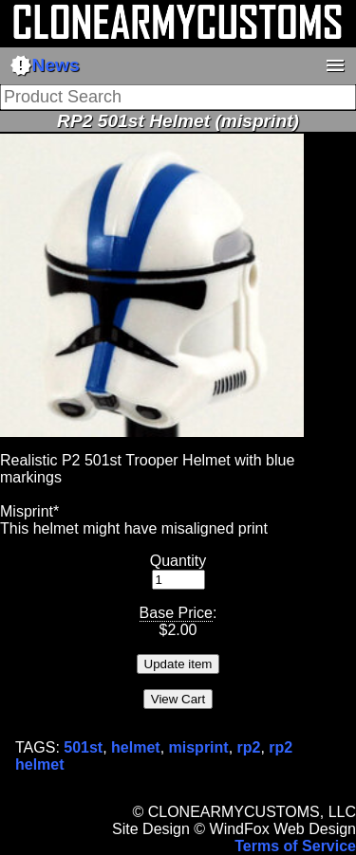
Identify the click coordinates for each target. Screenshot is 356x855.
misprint (199, 747)
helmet (135, 747)
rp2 (249, 747)
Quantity (178, 561)
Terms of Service (295, 846)
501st (83, 747)
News (44, 65)
